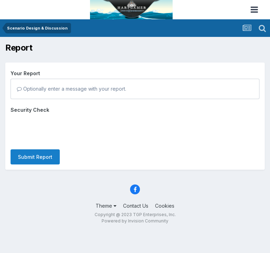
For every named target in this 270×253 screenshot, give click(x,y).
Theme (106, 206)
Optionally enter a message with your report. (71, 89)
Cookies (164, 206)
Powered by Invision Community (135, 220)
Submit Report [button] (35, 157)
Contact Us (135, 206)
